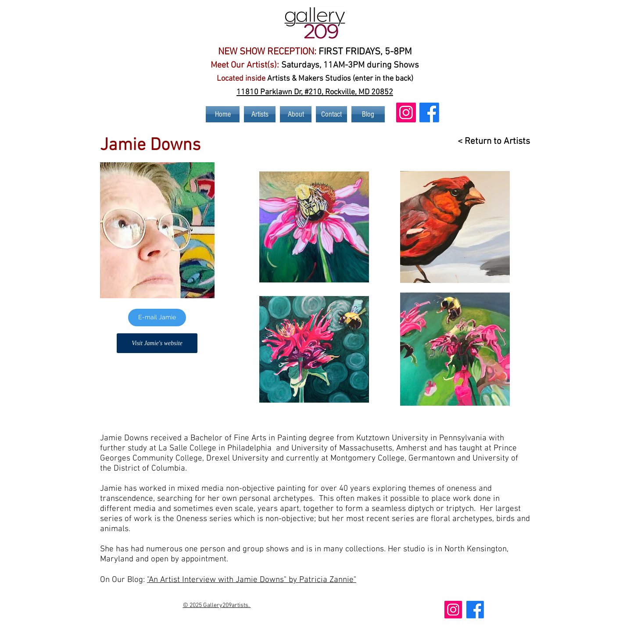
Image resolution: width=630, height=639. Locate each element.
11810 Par (254, 92)
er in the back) (389, 78)
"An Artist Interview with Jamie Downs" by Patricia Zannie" (251, 580)
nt (362, 78)
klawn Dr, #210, (298, 92)
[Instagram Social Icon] (406, 112)
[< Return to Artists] (489, 141)
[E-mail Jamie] (157, 317)
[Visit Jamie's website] (157, 343)
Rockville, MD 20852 (359, 92)
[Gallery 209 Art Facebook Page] (429, 112)
